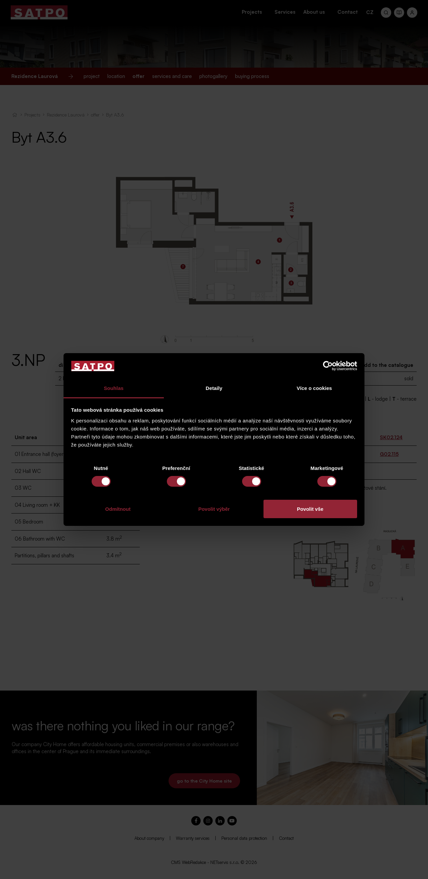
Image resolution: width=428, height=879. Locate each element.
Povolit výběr (214, 509)
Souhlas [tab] (113, 388)
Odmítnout (118, 509)
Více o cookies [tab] (314, 388)
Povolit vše (310, 509)
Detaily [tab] (214, 388)
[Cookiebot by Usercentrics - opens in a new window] (328, 366)
